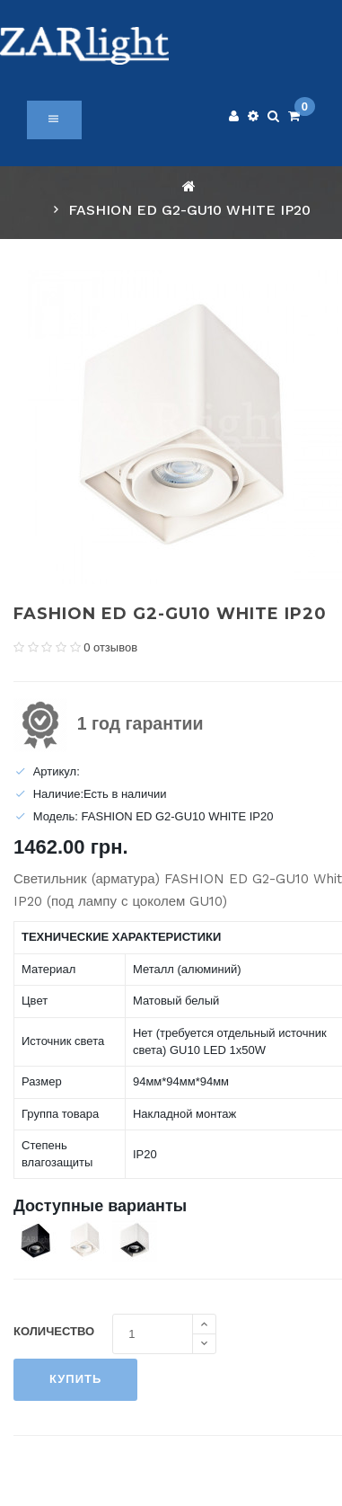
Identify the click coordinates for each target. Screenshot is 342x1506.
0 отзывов (110, 647)
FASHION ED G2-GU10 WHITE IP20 (189, 209)
